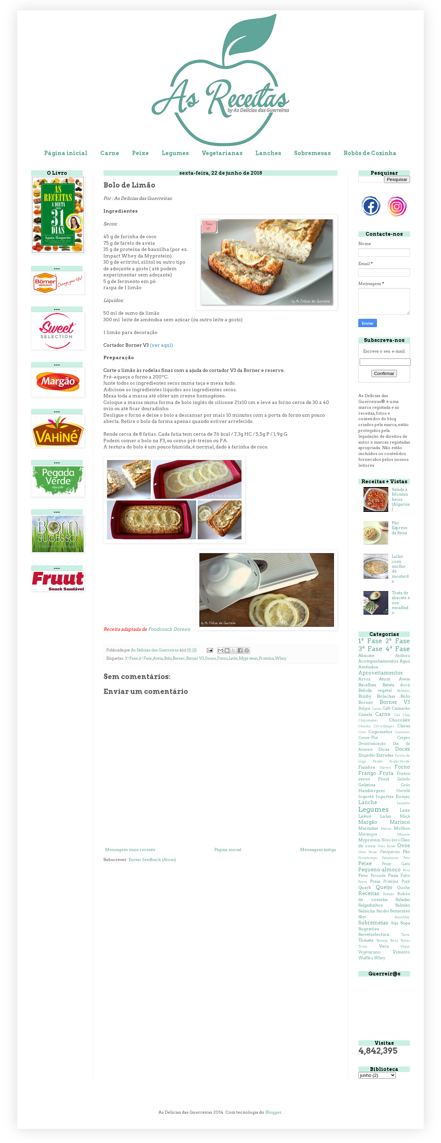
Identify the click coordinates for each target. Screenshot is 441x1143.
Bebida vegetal (375, 690)
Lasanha (403, 803)
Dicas (383, 749)
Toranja (382, 940)
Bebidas (403, 690)
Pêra (406, 870)
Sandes (382, 911)
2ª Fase (398, 641)
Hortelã (403, 791)
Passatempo (367, 858)
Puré (405, 881)
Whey (280, 658)
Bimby (364, 696)
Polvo (405, 875)
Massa (386, 828)
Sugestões (368, 928)
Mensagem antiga (318, 849)
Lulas (385, 816)
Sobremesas (312, 153)
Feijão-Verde (399, 761)
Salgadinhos (370, 905)
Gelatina (366, 784)
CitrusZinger (383, 726)
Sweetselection (373, 934)
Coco (362, 732)
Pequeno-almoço (379, 870)
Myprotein (248, 658)
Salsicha (366, 910)
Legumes (175, 153)
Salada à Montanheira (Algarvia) (401, 499)
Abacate (366, 655)
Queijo (384, 887)
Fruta (386, 773)
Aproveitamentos (380, 673)
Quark (364, 887)
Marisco (400, 822)
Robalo (388, 894)
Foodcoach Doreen (169, 629)
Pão (406, 851)
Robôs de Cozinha (370, 153)
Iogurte (366, 796)
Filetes (385, 767)
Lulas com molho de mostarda (400, 569)
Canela (365, 714)
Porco (362, 881)
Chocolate (399, 719)
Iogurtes (384, 796)
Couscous (402, 732)
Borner (179, 658)
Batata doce (396, 684)
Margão (367, 822)
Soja (394, 923)
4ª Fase (145, 658)
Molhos (402, 828)
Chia (406, 715)
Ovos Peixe (367, 852)
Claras (403, 725)
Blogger (273, 1112)
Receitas (368, 893)
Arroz (364, 678)
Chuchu (364, 726)
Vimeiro (401, 951)
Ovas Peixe (387, 846)
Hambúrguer (371, 790)
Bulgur (364, 708)
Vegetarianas (222, 153)
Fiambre (366, 767)
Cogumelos (380, 731)
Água (405, 661)
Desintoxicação (372, 743)
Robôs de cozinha (384, 896)
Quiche (403, 888)
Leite (233, 658)
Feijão (377, 761)
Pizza (393, 875)
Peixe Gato (396, 864)
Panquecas (390, 852)
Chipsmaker (368, 720)
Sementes (400, 910)
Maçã (405, 816)
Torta (394, 940)
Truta (362, 946)
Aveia (158, 658)
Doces (210, 658)
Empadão (366, 755)
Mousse (403, 834)
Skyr (362, 917)
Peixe (140, 153)
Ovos (403, 845)
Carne (109, 153)
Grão (405, 785)
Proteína (266, 658)
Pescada (378, 875)
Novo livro (390, 840)
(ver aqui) (161, 345)
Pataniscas (390, 858)
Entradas (384, 755)
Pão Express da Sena (399, 527)
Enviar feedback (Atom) (152, 859)
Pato (406, 858)
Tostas (405, 940)
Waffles (365, 958)
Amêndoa (368, 666)
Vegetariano (369, 952)
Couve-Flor (368, 738)
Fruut (383, 778)
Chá (397, 715)
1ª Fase (370, 641)
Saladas (403, 899)
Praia (375, 881)
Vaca (384, 946)
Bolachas (386, 696)
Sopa (405, 922)
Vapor (405, 946)
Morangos (367, 834)
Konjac (403, 796)
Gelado (403, 779)
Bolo (168, 658)
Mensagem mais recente (130, 849)
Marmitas (368, 828)
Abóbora (402, 656)
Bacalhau (367, 684)
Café (386, 708)
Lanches (268, 153)
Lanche (367, 802)
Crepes (403, 738)
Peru (363, 875)
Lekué (364, 816)
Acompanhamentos (378, 661)
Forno (222, 658)
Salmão (402, 905)
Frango (367, 773)
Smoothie (402, 917)
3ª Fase (131, 658)
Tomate (365, 940)
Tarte (405, 935)
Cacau (376, 708)
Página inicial (66, 153)
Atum (384, 678)
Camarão (401, 708)
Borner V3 (195, 658)
